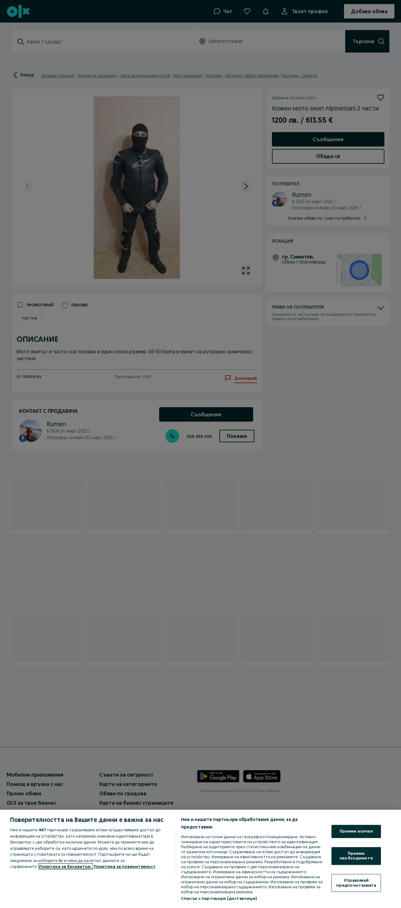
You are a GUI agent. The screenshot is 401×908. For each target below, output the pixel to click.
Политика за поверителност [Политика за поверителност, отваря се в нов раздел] (125, 866)
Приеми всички (356, 831)
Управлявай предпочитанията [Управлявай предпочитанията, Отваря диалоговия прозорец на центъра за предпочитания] (356, 883)
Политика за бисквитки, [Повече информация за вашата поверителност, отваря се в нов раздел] (65, 866)
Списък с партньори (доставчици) (219, 898)
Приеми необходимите (356, 856)
